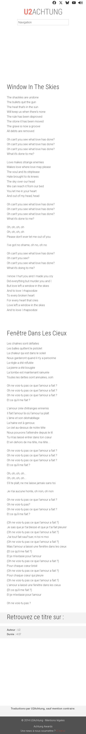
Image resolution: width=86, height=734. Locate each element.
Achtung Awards (43, 726)
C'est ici (60, 730)
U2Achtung (43, 13)
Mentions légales (55, 720)
